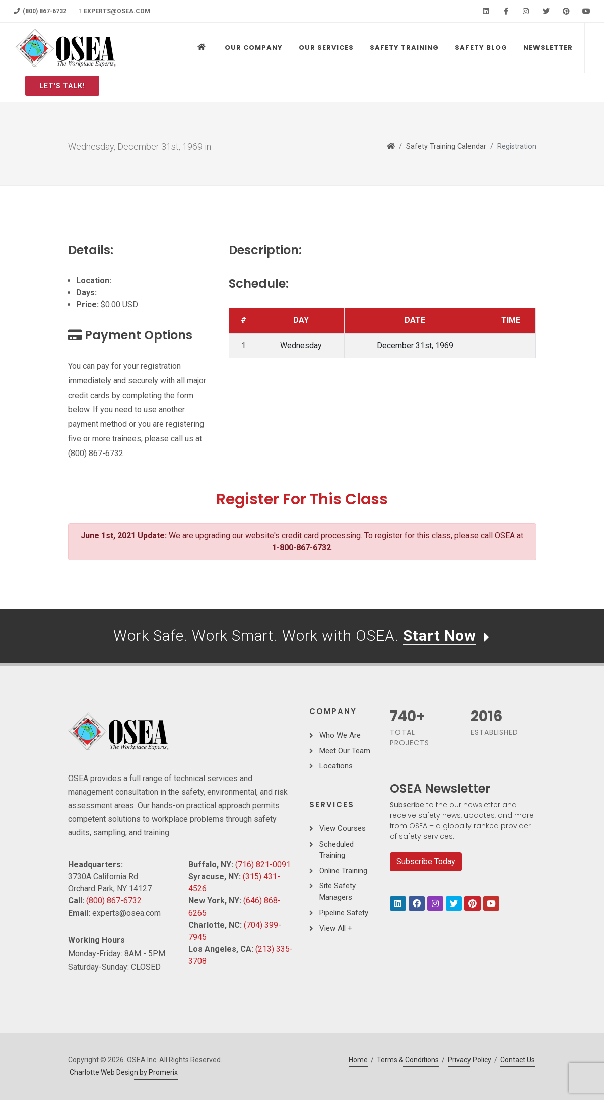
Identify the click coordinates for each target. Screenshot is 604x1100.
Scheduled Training (336, 849)
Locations (336, 765)
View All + (335, 928)
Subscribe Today (425, 861)
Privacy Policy (469, 1060)
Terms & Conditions (408, 1060)
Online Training (343, 870)
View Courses (342, 828)
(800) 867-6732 (40, 11)
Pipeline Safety (343, 912)
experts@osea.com (114, 11)
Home (358, 1060)
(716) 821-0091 (263, 864)
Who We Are (340, 735)
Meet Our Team (344, 750)
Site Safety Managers (337, 891)
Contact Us (517, 1060)
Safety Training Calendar (446, 146)
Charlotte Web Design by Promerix (124, 1072)
